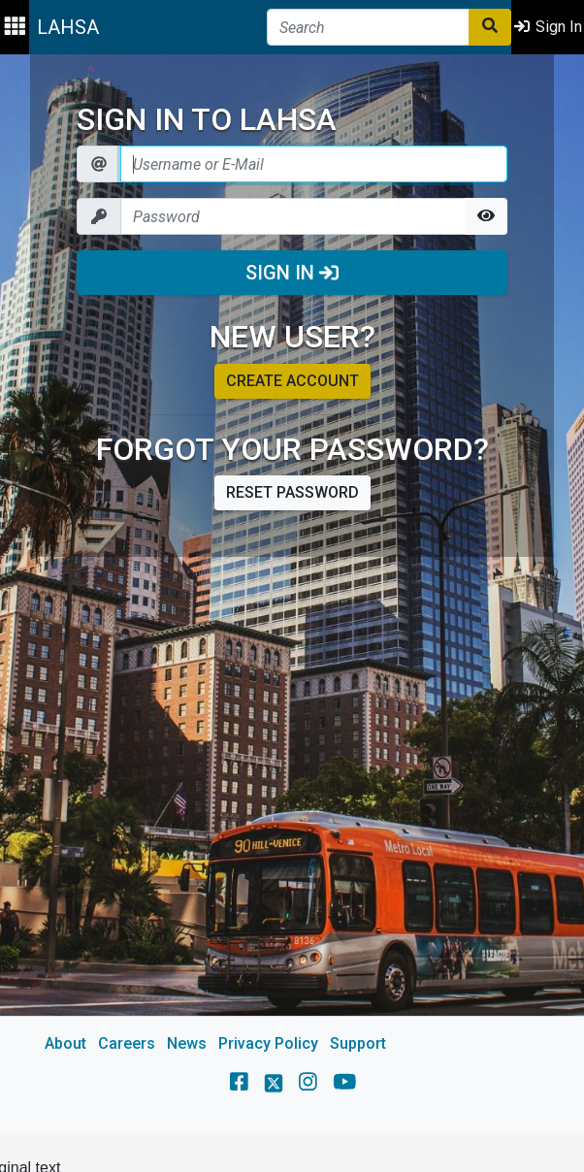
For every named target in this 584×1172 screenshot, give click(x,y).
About (65, 1043)
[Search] (368, 27)
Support (358, 1043)
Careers (126, 1043)
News (187, 1043)
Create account (292, 381)
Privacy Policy (268, 1043)
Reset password (292, 492)
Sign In (292, 272)
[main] (292, 593)
